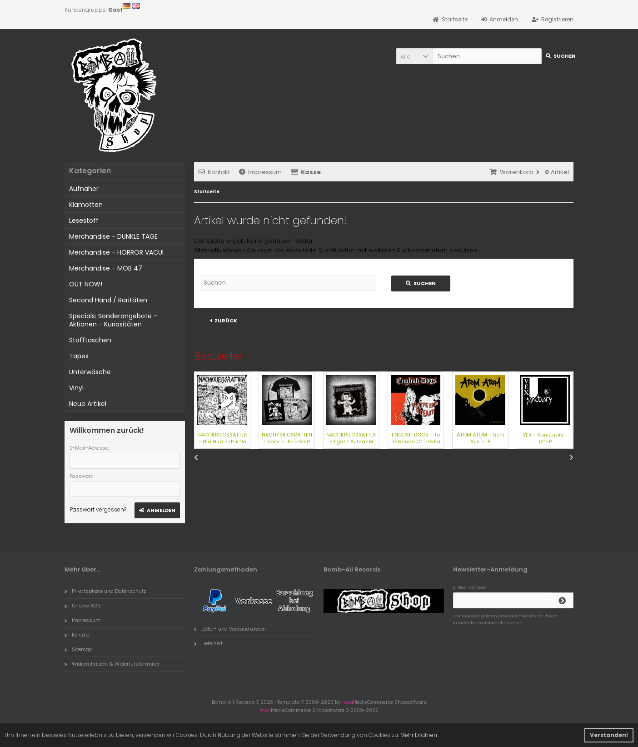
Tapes (79, 356)
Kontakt (214, 172)
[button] (414, 56)
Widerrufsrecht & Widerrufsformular (112, 663)
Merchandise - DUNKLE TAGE (113, 236)
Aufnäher (84, 188)
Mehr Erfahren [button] (418, 735)
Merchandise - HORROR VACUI (116, 252)
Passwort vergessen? (98, 509)
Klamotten (86, 204)
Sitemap (78, 649)
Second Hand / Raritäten (108, 300)
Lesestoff (84, 220)
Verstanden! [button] (609, 735)
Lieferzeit (208, 643)
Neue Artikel (87, 403)
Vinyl (76, 387)
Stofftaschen (90, 340)
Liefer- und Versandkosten (230, 628)
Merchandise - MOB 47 (105, 268)
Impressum (260, 172)
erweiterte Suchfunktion (321, 250)
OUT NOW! (85, 284)
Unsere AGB (82, 605)
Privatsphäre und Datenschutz (105, 591)
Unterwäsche (90, 371)
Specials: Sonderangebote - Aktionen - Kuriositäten (113, 320)
